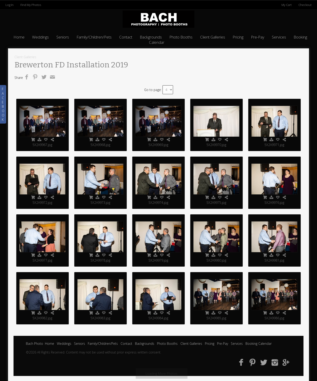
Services (279, 37)
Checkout (304, 5)
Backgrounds (151, 37)
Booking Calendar (258, 343)
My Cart (286, 5)
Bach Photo (34, 343)
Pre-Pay (257, 37)
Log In (10, 5)
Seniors (62, 37)
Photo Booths (181, 37)
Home (19, 37)
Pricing (238, 37)
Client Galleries (212, 37)
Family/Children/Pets (94, 37)
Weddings (40, 37)
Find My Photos (30, 5)
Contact (125, 37)
